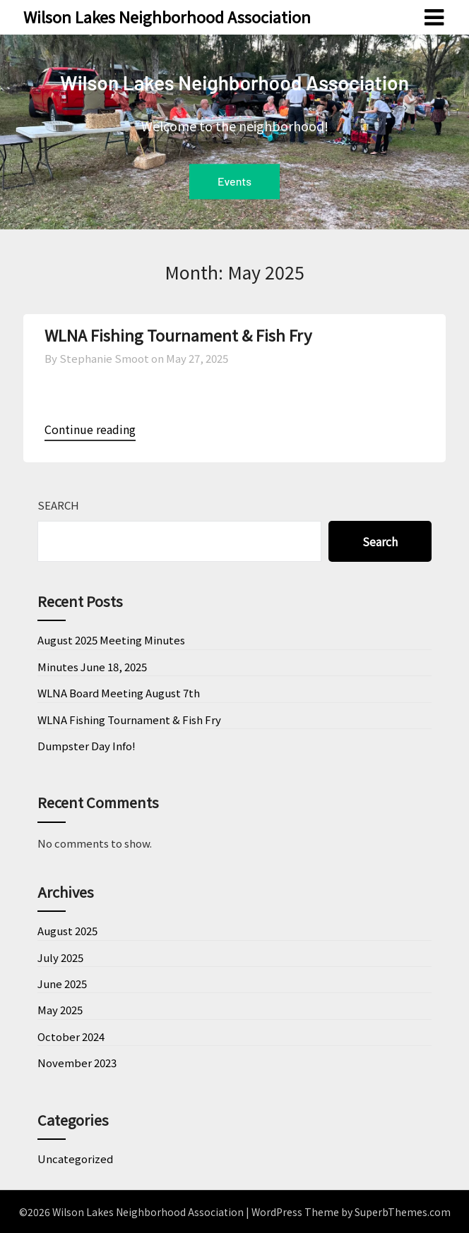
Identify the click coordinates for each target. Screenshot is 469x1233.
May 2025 (60, 1009)
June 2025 (62, 983)
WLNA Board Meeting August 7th (118, 692)
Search (58, 505)
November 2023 (77, 1062)
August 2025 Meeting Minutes (111, 639)
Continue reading (90, 429)
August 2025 (67, 930)
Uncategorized (75, 1158)
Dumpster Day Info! (86, 745)
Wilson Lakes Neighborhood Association (167, 16)
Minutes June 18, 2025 (92, 666)
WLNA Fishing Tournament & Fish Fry (177, 334)
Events (234, 181)
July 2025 (60, 957)
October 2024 (71, 1036)
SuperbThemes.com (403, 1212)
